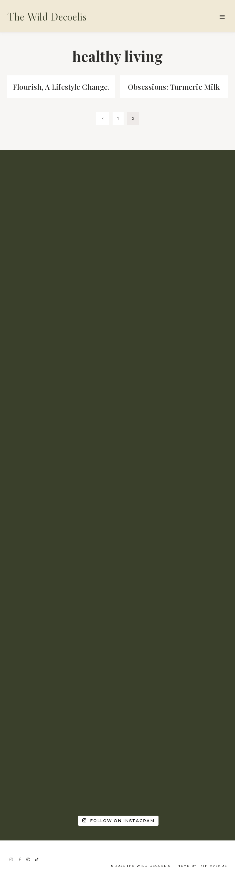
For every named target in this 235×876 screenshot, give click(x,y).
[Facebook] (20, 859)
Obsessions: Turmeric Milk (173, 86)
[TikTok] (36, 859)
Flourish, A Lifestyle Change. (61, 91)
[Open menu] (222, 16)
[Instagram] (11, 859)
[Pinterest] (28, 859)
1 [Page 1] (118, 129)
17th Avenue (212, 866)
